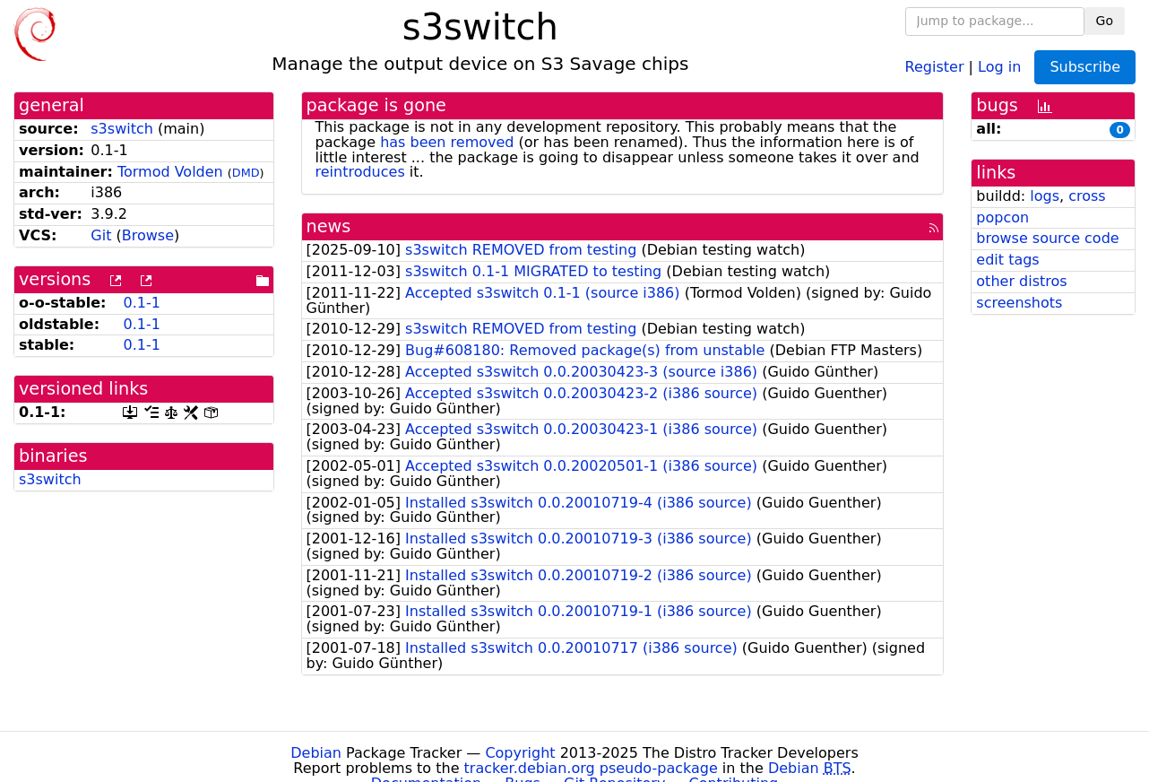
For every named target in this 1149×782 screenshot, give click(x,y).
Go (1104, 20)
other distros (1021, 281)
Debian (315, 752)
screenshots (1019, 302)
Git (101, 235)
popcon (1002, 217)
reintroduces (360, 171)
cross (1086, 195)
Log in (999, 65)
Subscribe (1085, 66)
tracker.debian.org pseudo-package (591, 768)
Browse (148, 235)
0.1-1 (141, 302)
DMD (246, 172)
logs (1044, 195)
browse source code (1047, 238)
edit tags (1007, 259)
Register (934, 65)
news (329, 226)
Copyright (520, 752)
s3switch (122, 128)
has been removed (447, 142)
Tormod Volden (170, 171)
